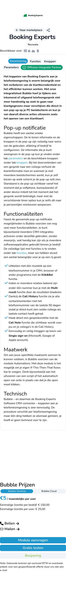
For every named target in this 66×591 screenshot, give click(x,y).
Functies (35, 61)
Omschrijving (18, 61)
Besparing (33, 555)
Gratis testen (33, 547)
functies (21, 253)
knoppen (22, 163)
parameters (16, 158)
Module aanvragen (33, 540)
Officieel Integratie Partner (41, 67)
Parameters (11, 67)
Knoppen (50, 61)
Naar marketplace (29, 30)
